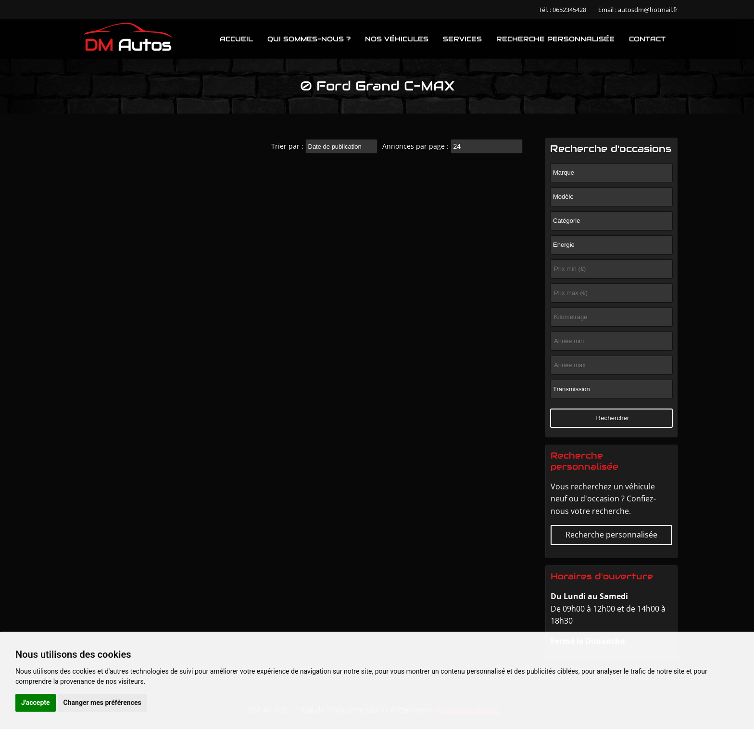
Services (462, 39)
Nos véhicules (396, 39)
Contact (647, 39)
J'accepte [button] (35, 702)
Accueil (236, 39)
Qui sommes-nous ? (309, 39)
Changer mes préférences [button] (102, 702)
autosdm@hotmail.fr (648, 9)
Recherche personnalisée (555, 39)
